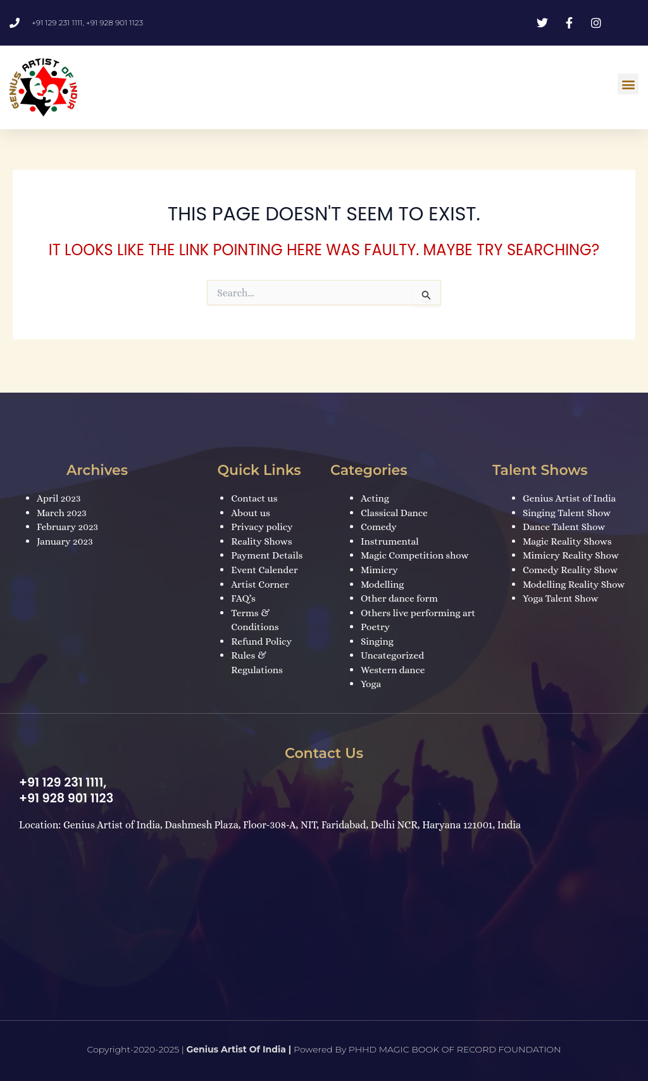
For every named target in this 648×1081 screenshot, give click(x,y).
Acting (375, 485)
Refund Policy (262, 627)
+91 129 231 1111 (62, 783)
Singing (378, 642)
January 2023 (66, 528)
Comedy (379, 514)
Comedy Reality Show (572, 556)
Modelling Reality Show (576, 571)
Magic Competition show (417, 542)
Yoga (371, 684)
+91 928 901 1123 (68, 798)
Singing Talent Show (568, 500)
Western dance (394, 670)
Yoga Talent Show (562, 585)
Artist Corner (261, 571)
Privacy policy (263, 514)
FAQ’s (243, 585)
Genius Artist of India (571, 485)
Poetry (376, 627)
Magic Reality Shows (569, 528)
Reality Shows (262, 528)
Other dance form (401, 585)
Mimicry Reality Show (573, 542)
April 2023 (59, 485)
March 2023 (63, 500)
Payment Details (268, 542)
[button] (628, 83)
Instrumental (391, 528)
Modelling (383, 571)
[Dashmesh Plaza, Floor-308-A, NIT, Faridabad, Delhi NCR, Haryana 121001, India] (324, 926)
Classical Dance (395, 500)
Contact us (255, 485)
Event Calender (265, 556)
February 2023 (69, 514)
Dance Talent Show (565, 514)
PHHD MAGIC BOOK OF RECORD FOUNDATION (455, 1049)
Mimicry (380, 556)
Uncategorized (394, 656)
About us (251, 500)
